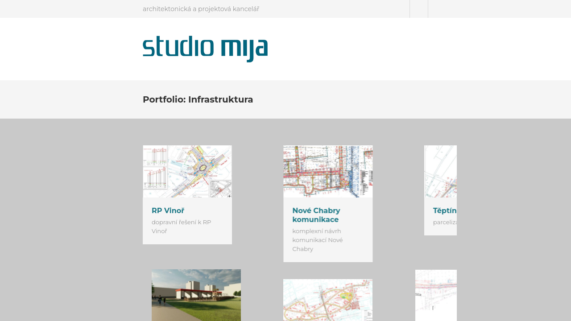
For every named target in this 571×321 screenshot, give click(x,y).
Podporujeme (473, 45)
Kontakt (430, 45)
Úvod (366, 45)
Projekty (396, 45)
